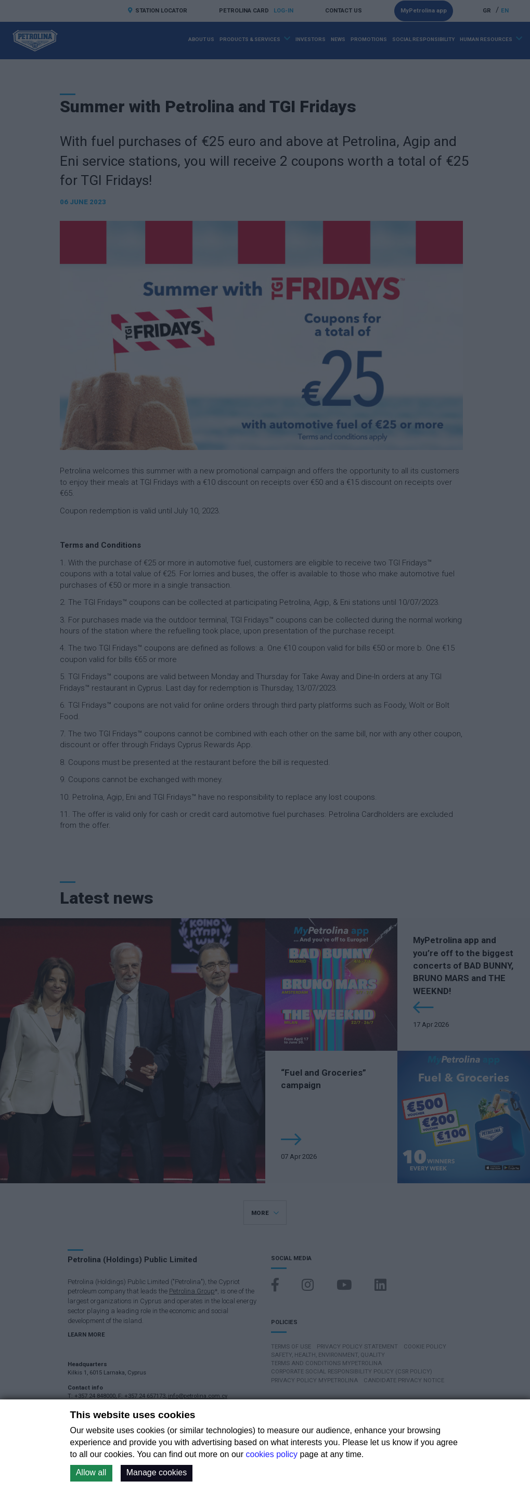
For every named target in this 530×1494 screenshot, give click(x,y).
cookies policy (272, 1454)
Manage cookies (156, 1472)
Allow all (91, 1472)
